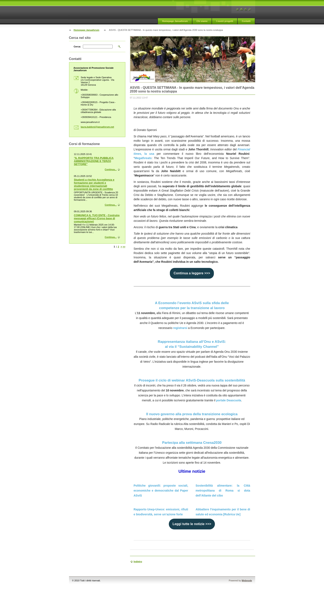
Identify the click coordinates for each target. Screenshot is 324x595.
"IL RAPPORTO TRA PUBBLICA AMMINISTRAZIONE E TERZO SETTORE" (94, 161)
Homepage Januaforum (175, 21)
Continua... (111, 169)
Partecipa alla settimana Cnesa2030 (192, 443)
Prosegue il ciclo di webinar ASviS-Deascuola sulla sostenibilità (192, 380)
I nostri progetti (224, 21)
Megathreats (143, 158)
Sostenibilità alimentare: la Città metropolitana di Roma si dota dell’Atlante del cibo (223, 490)
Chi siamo (202, 21)
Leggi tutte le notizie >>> (192, 524)
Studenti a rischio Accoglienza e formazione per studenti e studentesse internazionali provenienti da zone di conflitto (94, 184)
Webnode (247, 580)
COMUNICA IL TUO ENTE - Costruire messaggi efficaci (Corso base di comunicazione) (97, 218)
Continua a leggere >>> (192, 273)
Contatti (246, 21)
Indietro (138, 561)
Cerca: (77, 46)
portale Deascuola (228, 400)
